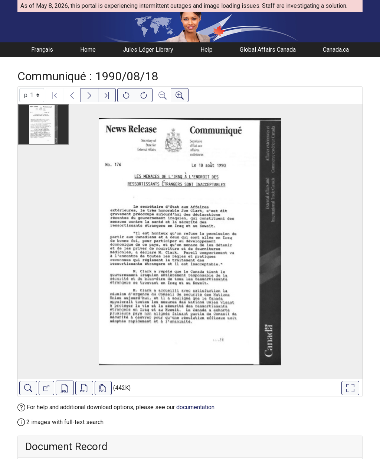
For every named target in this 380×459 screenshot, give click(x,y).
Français (42, 49)
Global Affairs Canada (268, 49)
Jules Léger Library (148, 49)
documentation (195, 407)
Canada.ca (336, 49)
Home (88, 49)
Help (206, 49)
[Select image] (31, 95)
